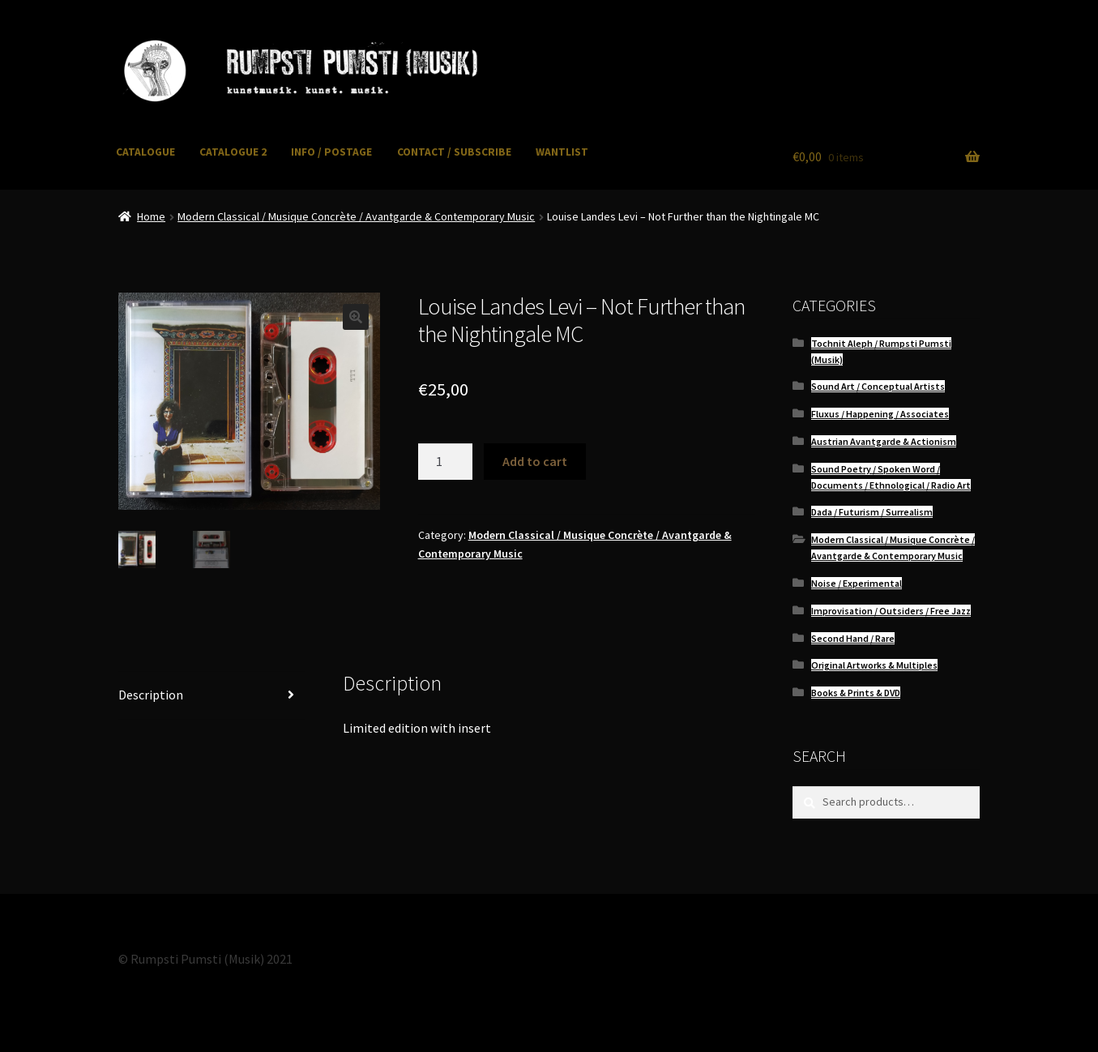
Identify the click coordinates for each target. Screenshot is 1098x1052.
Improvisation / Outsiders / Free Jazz (891, 611)
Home (151, 216)
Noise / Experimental (856, 583)
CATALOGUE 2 (233, 152)
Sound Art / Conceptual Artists (878, 386)
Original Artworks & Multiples (874, 665)
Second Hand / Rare (853, 638)
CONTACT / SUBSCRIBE (454, 152)
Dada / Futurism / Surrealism (872, 512)
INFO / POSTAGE (331, 152)
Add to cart (534, 461)
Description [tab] (150, 694)
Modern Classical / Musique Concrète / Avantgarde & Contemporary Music (356, 216)
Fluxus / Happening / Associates (880, 414)
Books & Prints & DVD (855, 692)
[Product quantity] (445, 462)
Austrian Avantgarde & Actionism (883, 441)
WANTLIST (562, 152)
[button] (356, 317)
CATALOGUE (145, 152)
